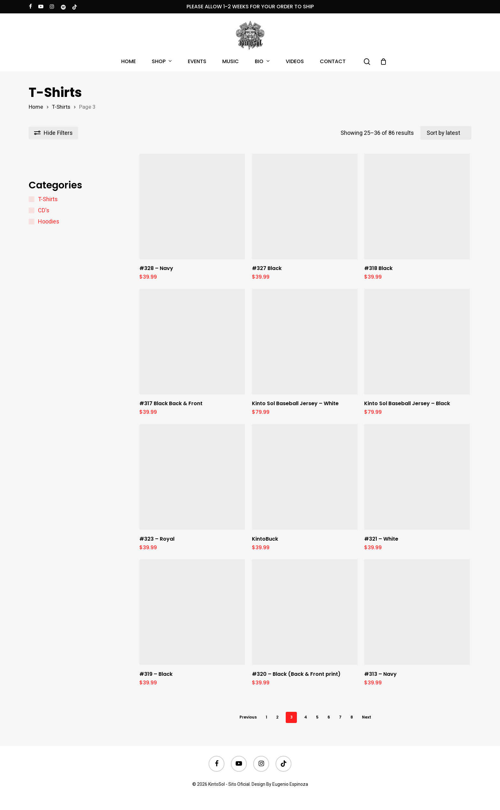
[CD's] (31, 210)
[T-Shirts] (31, 199)
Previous (248, 717)
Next (366, 717)
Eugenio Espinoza (290, 784)
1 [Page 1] (266, 717)
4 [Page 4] (305, 717)
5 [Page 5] (317, 717)
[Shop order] (445, 133)
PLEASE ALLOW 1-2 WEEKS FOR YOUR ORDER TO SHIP (250, 6)
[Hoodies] (31, 221)
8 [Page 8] (351, 717)
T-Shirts (61, 107)
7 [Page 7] (340, 717)
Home (36, 107)
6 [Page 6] (328, 717)
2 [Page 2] (277, 717)
